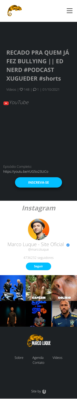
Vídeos (11, 89)
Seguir (38, 266)
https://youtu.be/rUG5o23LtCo (25, 171)
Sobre (19, 357)
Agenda (38, 357)
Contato (38, 362)
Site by (38, 391)
